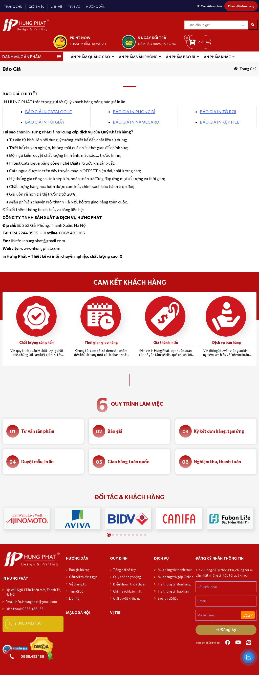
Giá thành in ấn (165, 342)
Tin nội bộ (76, 591)
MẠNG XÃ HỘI (78, 612)
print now (80, 38)
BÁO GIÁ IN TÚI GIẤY (45, 121)
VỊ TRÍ (115, 612)
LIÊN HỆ (56, 6)
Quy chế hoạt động (127, 577)
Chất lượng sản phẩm (36, 342)
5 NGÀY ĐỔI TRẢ (152, 38)
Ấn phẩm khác (217, 57)
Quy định (118, 558)
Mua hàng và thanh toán (175, 570)
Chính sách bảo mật (127, 591)
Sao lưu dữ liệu (168, 598)
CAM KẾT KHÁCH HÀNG (129, 282)
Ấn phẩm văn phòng (138, 57)
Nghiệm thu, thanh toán (217, 461)
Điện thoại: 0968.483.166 (25, 609)
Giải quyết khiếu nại (127, 598)
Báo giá (114, 431)
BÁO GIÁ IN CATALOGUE (48, 111)
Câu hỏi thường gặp (83, 577)
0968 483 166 (29, 623)
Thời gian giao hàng (101, 342)
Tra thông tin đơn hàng (174, 584)
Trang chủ (248, 68)
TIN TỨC (74, 6)
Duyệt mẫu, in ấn (37, 461)
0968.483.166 (32, 656)
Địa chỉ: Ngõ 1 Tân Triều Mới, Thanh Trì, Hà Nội (33, 592)
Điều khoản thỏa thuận (129, 584)
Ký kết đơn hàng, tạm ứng (219, 431)
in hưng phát (15, 578)
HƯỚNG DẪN (95, 6)
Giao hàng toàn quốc (128, 461)
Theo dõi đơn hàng (241, 6)
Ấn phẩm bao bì (180, 57)
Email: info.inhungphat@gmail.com (31, 602)
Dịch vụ (161, 558)
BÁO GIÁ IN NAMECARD (136, 121)
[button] (248, 522)
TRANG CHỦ (13, 6)
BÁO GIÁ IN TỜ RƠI (218, 111)
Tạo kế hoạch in (211, 6)
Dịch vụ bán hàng (226, 342)
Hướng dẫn (77, 558)
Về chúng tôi (78, 584)
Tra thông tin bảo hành (174, 591)
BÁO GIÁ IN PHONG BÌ (134, 111)
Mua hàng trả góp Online (175, 577)
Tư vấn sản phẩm (37, 431)
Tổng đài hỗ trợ (124, 570)
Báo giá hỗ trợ (79, 570)
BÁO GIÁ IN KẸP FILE (219, 121)
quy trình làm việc (137, 404)
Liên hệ (74, 598)
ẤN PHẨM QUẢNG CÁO (90, 57)
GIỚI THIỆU (37, 6)
